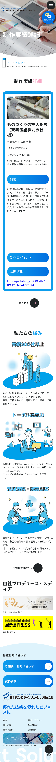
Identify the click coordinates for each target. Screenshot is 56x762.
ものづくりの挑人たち (18, 148)
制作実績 (19, 63)
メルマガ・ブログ (17, 738)
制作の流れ (8, 729)
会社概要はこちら (28, 568)
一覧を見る (28, 303)
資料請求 (10, 681)
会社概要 (32, 729)
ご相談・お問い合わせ (19, 666)
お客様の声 (33, 725)
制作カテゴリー (35, 720)
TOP (9, 63)
